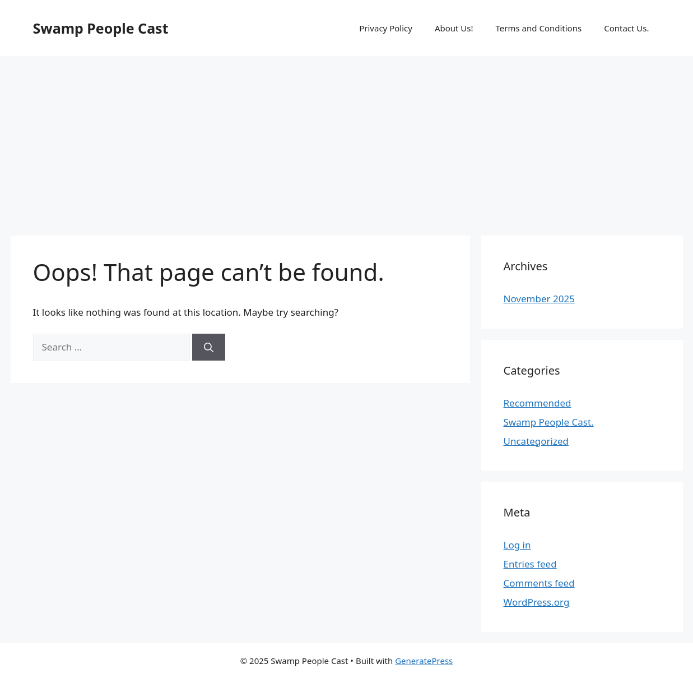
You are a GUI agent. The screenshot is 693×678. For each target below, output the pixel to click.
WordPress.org (537, 602)
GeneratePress (424, 660)
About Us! (454, 28)
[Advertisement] (347, 140)
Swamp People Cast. (549, 422)
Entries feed (530, 563)
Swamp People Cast (101, 28)
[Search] (208, 347)
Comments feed (539, 582)
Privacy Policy (385, 28)
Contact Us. (626, 28)
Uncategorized (536, 441)
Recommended (537, 402)
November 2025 (539, 298)
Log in (517, 544)
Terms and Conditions (539, 28)
